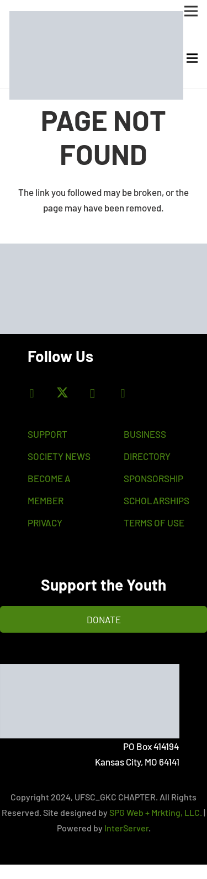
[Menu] (192, 58)
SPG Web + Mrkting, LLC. (155, 812)
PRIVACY (45, 522)
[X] (62, 393)
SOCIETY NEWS (59, 456)
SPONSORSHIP (153, 478)
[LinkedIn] (123, 393)
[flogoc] (89, 701)
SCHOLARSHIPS (156, 500)
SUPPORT (47, 433)
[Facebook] (32, 393)
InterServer (126, 828)
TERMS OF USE (154, 522)
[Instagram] (92, 393)
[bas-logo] (96, 55)
